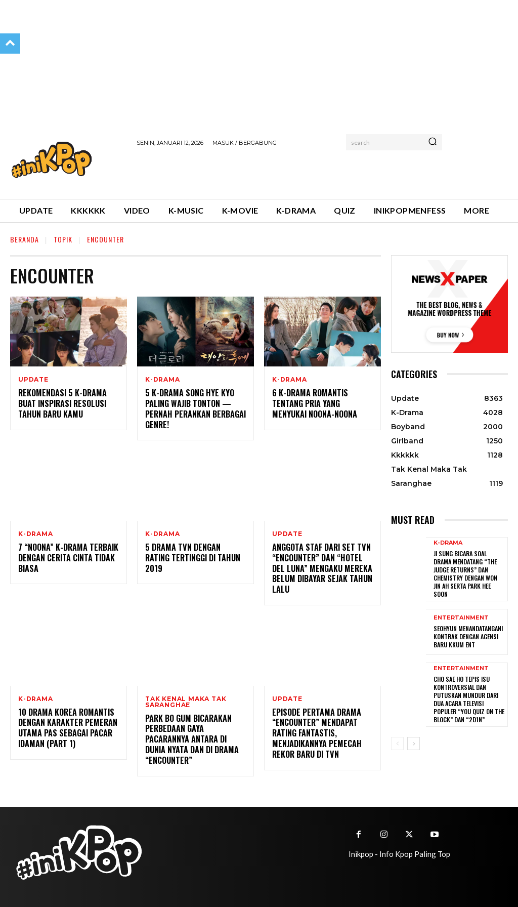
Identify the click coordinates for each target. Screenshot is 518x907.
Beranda (24, 239)
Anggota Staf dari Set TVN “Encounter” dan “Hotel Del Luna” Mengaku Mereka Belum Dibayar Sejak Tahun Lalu (321, 568)
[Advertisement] (255, 171)
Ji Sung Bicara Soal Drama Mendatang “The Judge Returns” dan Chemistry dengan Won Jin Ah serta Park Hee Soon (465, 573)
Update (33, 380)
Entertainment (461, 617)
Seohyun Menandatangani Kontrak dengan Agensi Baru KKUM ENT (468, 635)
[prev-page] (397, 740)
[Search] (432, 142)
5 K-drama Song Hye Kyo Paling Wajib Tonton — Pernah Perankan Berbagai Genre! (194, 408)
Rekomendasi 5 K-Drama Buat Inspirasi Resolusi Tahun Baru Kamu (61, 403)
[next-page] (413, 740)
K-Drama (162, 380)
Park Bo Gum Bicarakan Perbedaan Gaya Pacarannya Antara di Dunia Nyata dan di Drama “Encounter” (191, 739)
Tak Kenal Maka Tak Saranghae (185, 702)
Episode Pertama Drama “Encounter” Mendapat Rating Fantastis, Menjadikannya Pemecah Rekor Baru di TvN (315, 733)
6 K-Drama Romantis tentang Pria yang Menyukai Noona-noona (314, 403)
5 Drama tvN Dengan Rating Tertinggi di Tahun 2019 (195, 552)
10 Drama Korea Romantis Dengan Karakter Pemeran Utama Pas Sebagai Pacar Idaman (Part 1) (66, 728)
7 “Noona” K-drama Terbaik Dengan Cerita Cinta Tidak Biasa (67, 557)
